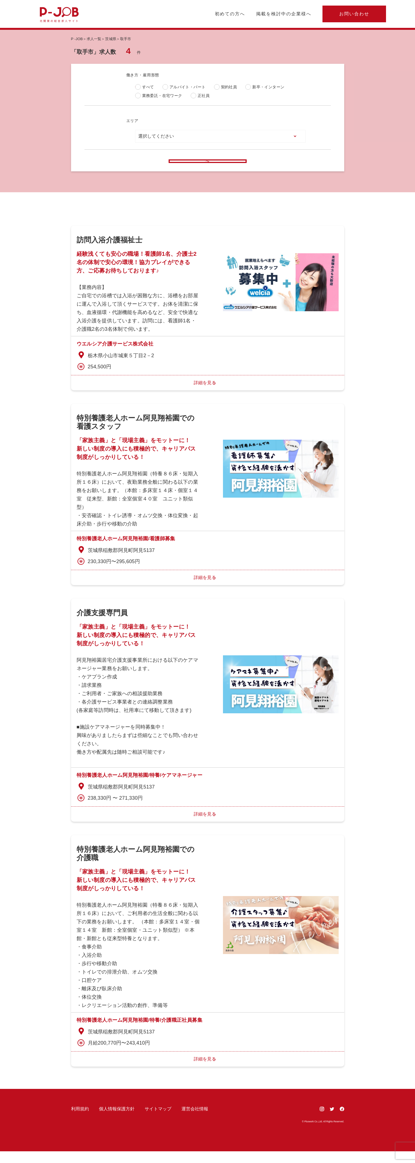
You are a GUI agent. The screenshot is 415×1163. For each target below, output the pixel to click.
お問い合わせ (354, 13)
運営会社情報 (194, 1120)
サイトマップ (158, 1120)
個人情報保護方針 (117, 1120)
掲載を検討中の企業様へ (283, 13)
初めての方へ (230, 13)
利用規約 (80, 1120)
